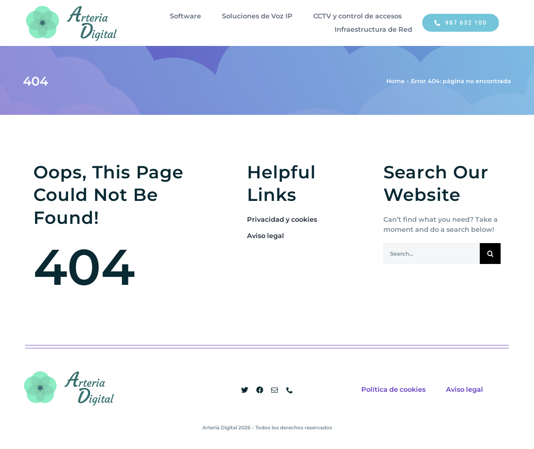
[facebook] (259, 390)
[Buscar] (490, 253)
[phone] (289, 390)
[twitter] (244, 390)
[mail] (274, 390)
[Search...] (431, 253)
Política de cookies (393, 389)
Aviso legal (464, 389)
